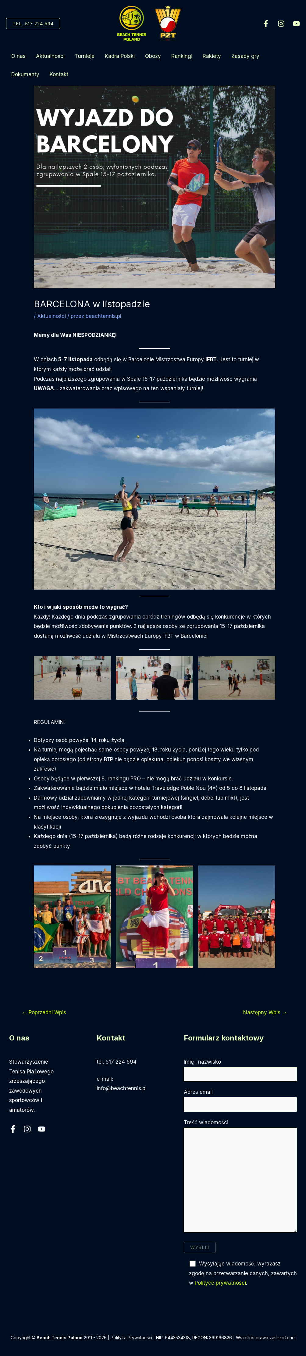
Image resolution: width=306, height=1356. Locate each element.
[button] (33, 23)
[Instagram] (281, 23)
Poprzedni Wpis (44, 1012)
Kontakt (59, 74)
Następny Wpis (265, 1012)
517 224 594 (121, 1062)
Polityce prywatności (220, 1283)
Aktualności (50, 56)
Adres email (240, 1100)
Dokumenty (25, 74)
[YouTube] (296, 23)
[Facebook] (265, 23)
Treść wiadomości (240, 1177)
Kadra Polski (120, 56)
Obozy (153, 56)
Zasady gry (245, 56)
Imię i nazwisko (240, 1070)
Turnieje (84, 56)
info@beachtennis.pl (122, 1088)
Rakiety (212, 56)
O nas (18, 56)
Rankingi (181, 56)
